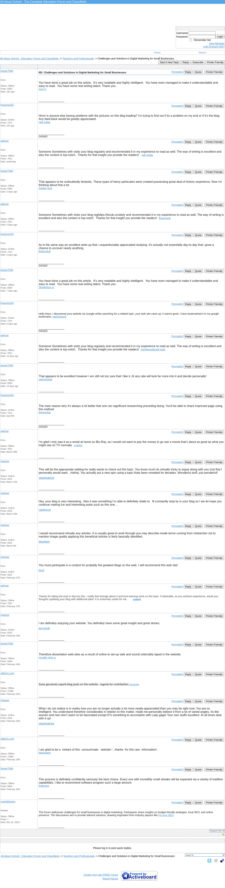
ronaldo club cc (47, 657)
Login (220, 36)
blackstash (45, 752)
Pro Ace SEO (165, 815)
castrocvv (45, 509)
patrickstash (59, 316)
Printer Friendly (215, 62)
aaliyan (5, 140)
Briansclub (165, 218)
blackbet (44, 541)
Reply (185, 62)
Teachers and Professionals (78, 58)
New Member (216, 43)
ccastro (78, 445)
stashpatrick (46, 477)
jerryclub (44, 628)
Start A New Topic (169, 62)
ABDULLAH (7, 673)
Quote (198, 72)
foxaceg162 (7, 104)
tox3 (41, 570)
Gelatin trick (45, 188)
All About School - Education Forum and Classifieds (29, 58)
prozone (134, 684)
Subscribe (197, 62)
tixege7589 (7, 71)
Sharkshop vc (46, 287)
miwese (5, 461)
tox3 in (42, 89)
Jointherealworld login (153, 349)
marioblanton (8, 801)
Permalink (177, 71)
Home (157, 52)
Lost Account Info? (213, 46)
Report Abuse (110, 878)
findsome (44, 785)
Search (202, 52)
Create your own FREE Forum (101, 874)
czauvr (137, 599)
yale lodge (44, 122)
